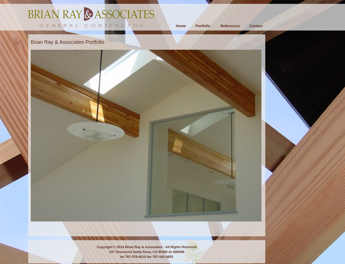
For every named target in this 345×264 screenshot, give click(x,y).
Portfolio (203, 26)
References (230, 26)
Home (181, 26)
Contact (256, 26)
